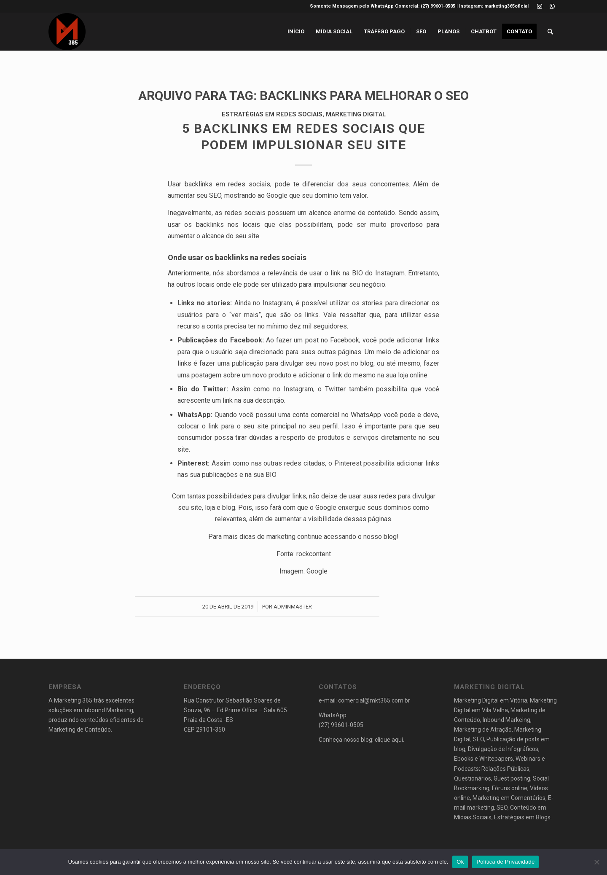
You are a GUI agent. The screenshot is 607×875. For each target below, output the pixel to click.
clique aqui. (389, 739)
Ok (460, 862)
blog (390, 537)
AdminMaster (293, 606)
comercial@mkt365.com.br (374, 700)
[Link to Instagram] (539, 6)
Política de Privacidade (505, 862)
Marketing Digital (356, 114)
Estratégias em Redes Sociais (272, 114)
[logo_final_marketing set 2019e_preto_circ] (67, 31)
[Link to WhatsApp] (552, 6)
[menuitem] (296, 31)
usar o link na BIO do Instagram (356, 273)
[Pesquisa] (550, 31)
